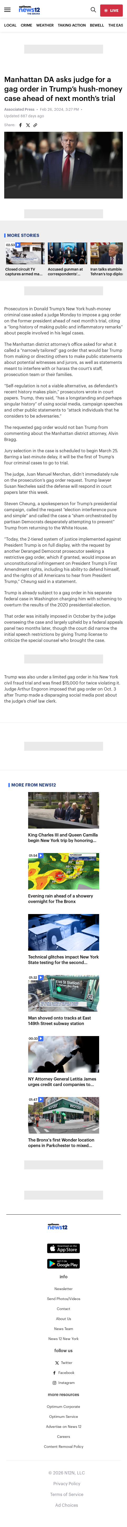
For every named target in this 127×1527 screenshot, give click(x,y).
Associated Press (19, 109)
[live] (111, 10)
